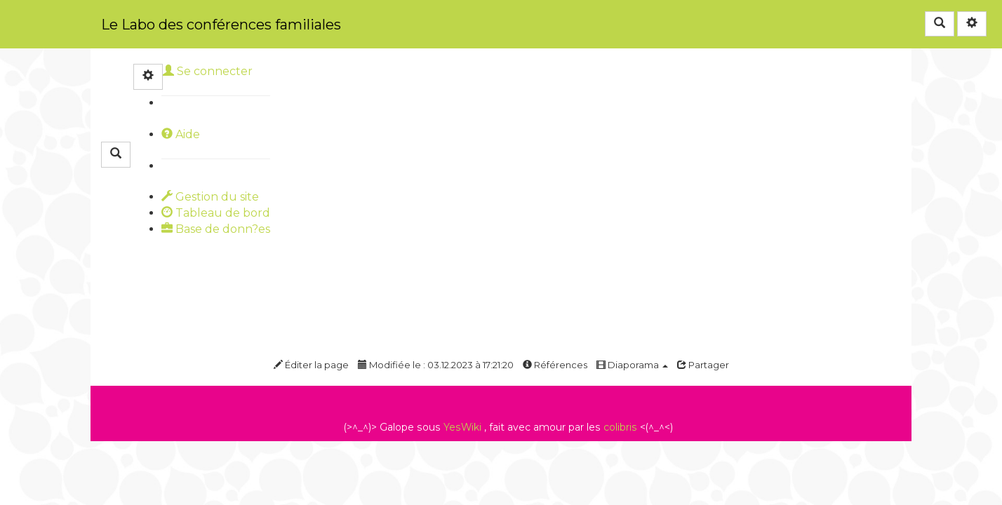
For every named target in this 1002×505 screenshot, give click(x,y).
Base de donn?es (215, 229)
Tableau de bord (215, 213)
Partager (703, 364)
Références (555, 364)
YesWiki (462, 427)
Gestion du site (210, 196)
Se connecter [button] (208, 71)
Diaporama (632, 364)
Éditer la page (311, 364)
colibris (620, 427)
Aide (180, 134)
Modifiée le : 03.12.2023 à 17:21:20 (436, 364)
